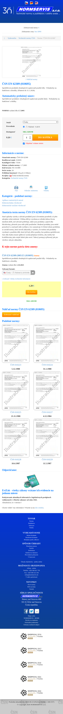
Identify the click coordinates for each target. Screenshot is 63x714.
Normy (31, 521)
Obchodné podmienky (31, 622)
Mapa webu (31, 616)
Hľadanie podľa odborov (31, 539)
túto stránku (39, 508)
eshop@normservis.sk (31, 575)
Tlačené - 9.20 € (33, 127)
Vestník (31, 589)
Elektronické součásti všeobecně (14, 205)
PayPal (31, 548)
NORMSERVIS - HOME (31, 618)
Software (31, 525)
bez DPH (38, 31)
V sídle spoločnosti (31, 577)
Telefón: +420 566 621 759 (31, 570)
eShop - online (31, 568)
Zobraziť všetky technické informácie (16, 279)
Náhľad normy (31, 79)
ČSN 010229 (47, 439)
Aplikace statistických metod (12, 200)
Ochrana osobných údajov (32, 624)
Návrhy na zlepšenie (31, 620)
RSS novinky (31, 587)
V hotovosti (31, 557)
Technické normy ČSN (26, 38)
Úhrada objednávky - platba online (31, 562)
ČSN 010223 (15, 345)
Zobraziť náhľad (11, 315)
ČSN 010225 (15, 392)
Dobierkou (31, 550)
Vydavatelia (12, 38)
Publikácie (31, 523)
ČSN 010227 (47, 392)
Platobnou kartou (31, 546)
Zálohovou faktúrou (31, 552)
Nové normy (31, 584)
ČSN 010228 (15, 439)
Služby (31, 527)
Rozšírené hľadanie (31, 537)
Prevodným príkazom (31, 555)
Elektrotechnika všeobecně (12, 203)
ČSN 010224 (47, 345)
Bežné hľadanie (31, 535)
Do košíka (45, 137)
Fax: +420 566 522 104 (31, 572)
